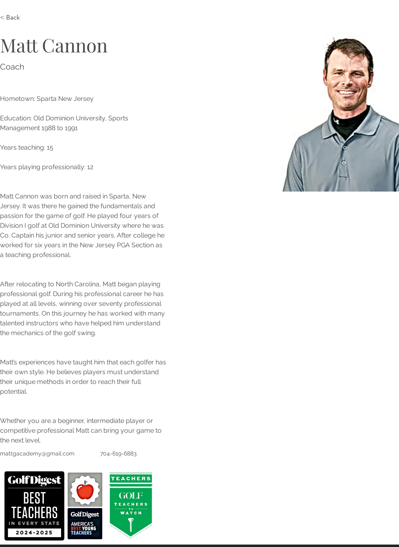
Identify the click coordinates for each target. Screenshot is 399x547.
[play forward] (94, 505)
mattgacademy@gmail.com (37, 453)
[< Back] (16, 18)
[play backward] (14, 505)
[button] (34, 505)
